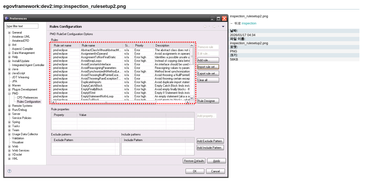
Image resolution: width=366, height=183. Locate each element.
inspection (249, 23)
